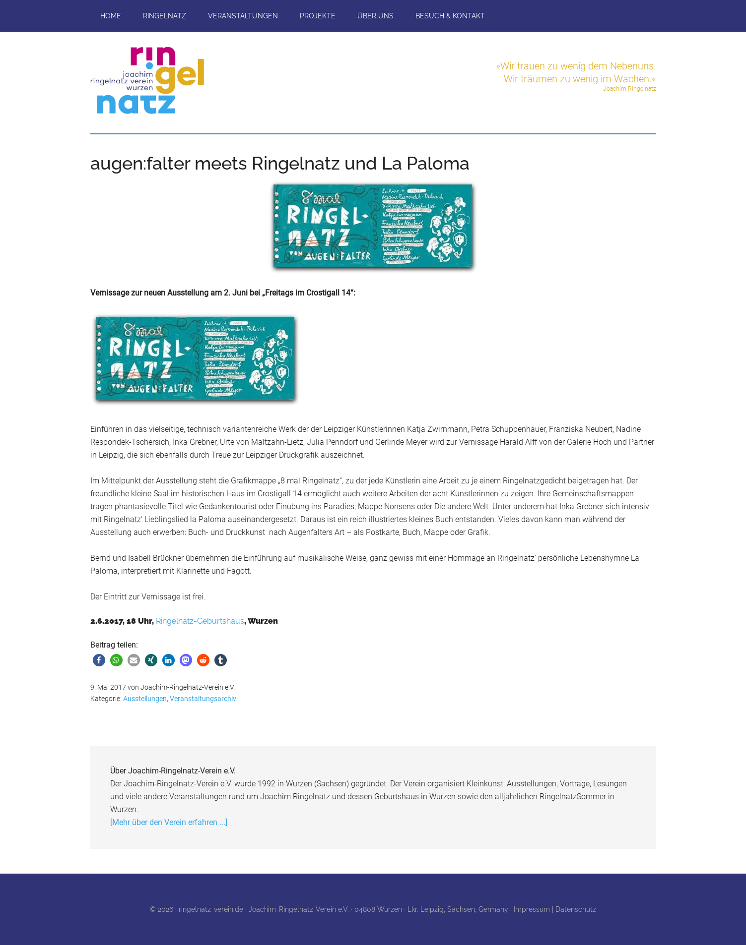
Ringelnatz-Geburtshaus (200, 621)
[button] (99, 660)
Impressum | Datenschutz (555, 909)
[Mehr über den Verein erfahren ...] (168, 822)
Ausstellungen (145, 699)
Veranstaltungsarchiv (203, 699)
